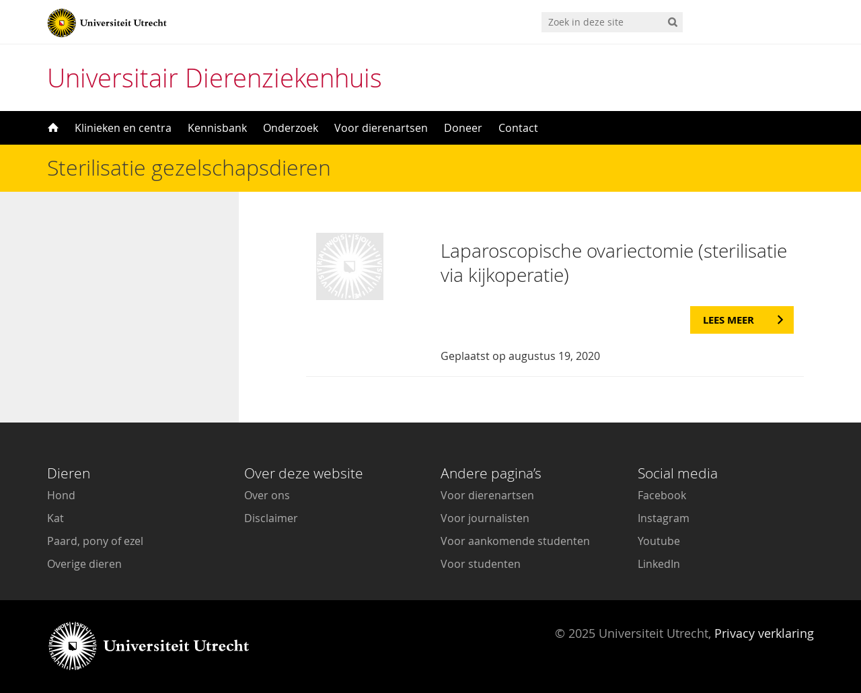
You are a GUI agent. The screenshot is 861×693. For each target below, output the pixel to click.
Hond (61, 495)
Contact (518, 127)
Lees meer (728, 320)
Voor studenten (481, 563)
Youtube (659, 541)
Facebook (662, 495)
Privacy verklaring (764, 633)
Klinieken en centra (123, 127)
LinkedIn (659, 563)
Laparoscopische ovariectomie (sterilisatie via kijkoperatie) (614, 262)
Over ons (267, 495)
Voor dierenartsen (381, 127)
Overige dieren (84, 563)
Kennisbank (217, 127)
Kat (55, 518)
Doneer (463, 127)
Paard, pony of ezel (95, 541)
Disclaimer (271, 518)
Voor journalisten (485, 518)
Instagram (663, 518)
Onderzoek (290, 127)
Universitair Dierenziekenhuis (214, 78)
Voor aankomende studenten (515, 541)
